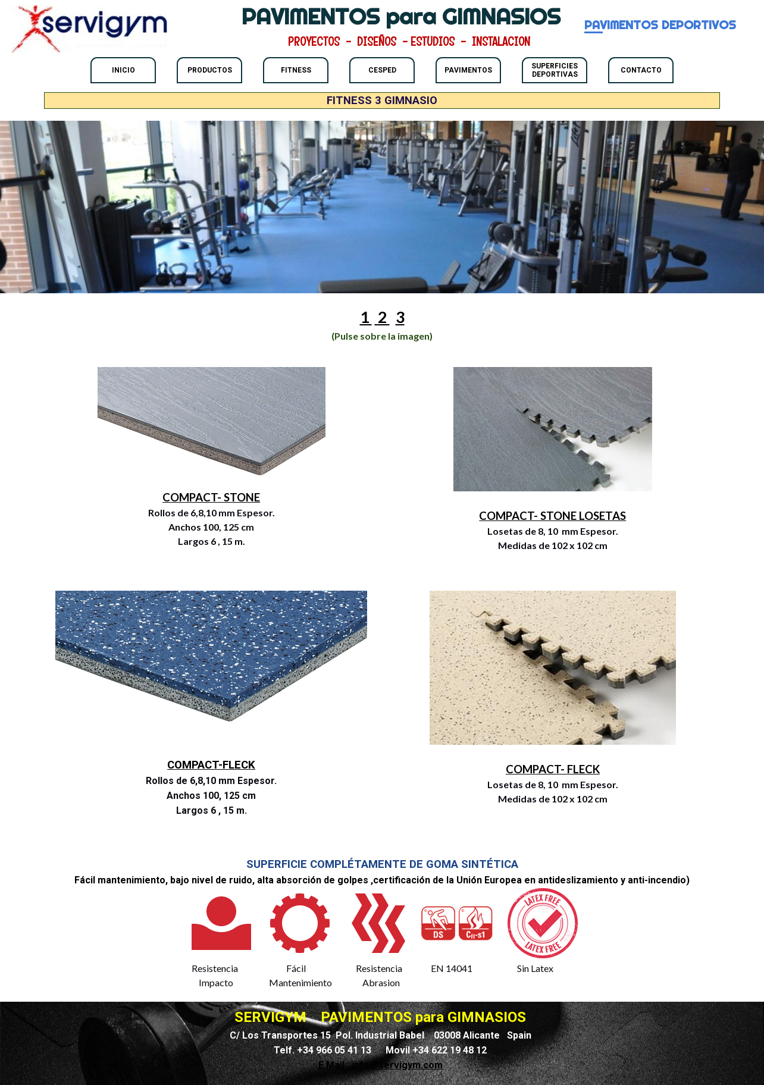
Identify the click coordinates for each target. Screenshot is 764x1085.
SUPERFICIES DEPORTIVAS (554, 70)
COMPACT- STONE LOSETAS (552, 515)
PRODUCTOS (209, 70)
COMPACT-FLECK (211, 765)
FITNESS (296, 70)
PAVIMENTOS (468, 70)
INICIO (123, 70)
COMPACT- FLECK (553, 769)
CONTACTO (641, 70)
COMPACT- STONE (211, 497)
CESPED (382, 70)
